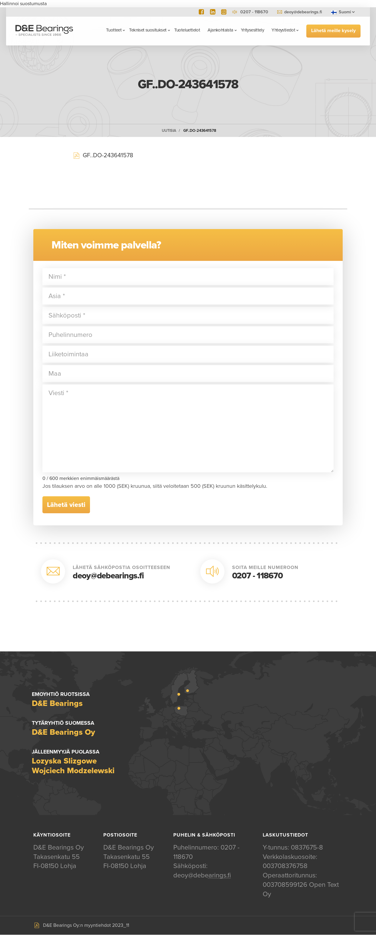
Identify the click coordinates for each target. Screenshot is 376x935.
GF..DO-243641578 (199, 130)
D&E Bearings (44, 31)
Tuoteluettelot (187, 30)
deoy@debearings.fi (303, 12)
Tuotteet (113, 30)
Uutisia (169, 130)
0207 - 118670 (257, 576)
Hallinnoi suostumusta (23, 3)
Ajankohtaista (220, 30)
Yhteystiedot (283, 30)
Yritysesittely (252, 30)
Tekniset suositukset (147, 30)
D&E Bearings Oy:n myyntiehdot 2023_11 (86, 926)
